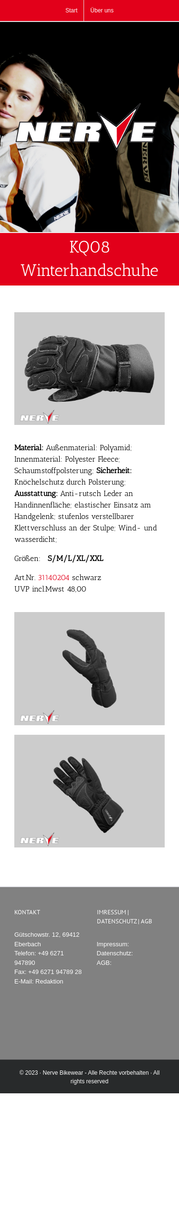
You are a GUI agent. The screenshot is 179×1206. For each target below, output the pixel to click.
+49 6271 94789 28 (55, 971)
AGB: (104, 962)
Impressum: (113, 944)
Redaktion (49, 981)
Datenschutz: (115, 953)
